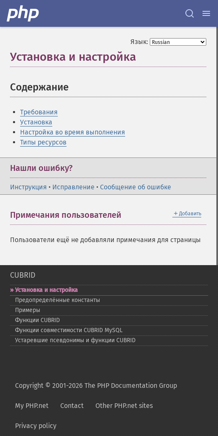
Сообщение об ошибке (135, 187)
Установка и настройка (46, 290)
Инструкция (28, 187)
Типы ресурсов (43, 142)
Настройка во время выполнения (72, 132)
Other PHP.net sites (124, 406)
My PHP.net (32, 406)
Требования (39, 112)
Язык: (139, 42)
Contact (72, 406)
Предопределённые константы (57, 300)
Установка (36, 122)
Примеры (27, 310)
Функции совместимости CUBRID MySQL (69, 330)
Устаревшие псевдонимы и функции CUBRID (75, 340)
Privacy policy (35, 426)
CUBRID (23, 275)
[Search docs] (189, 13)
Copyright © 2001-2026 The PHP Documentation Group (96, 386)
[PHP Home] (23, 13)
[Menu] (206, 13)
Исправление (73, 187)
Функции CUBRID (37, 320)
